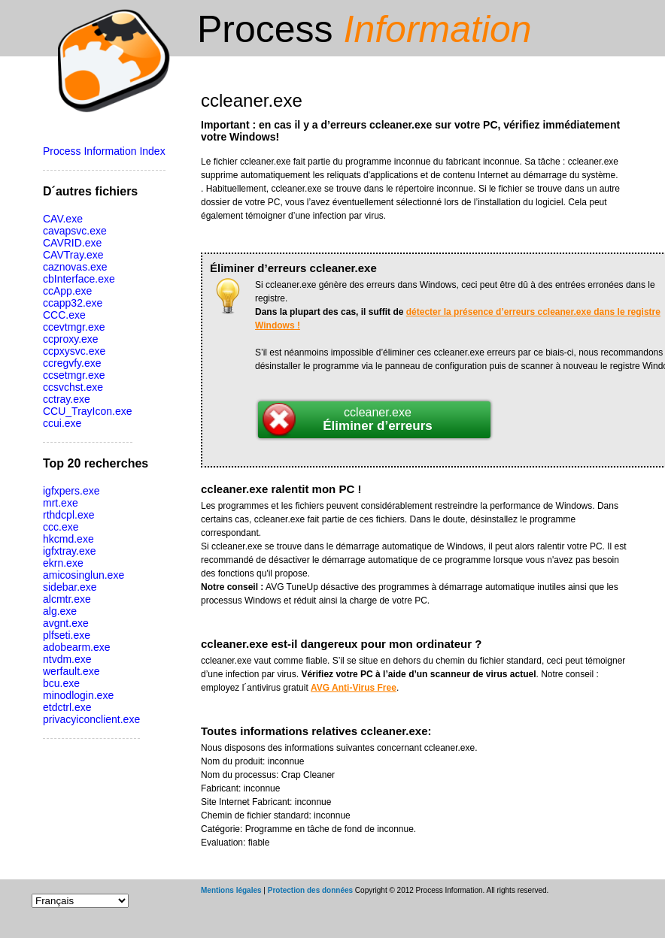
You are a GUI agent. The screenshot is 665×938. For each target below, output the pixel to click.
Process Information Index (104, 151)
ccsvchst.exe (73, 387)
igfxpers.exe (71, 491)
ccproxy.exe (71, 339)
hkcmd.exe (68, 539)
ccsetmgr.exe (74, 375)
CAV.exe (63, 219)
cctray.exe (66, 399)
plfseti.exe (66, 635)
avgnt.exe (66, 623)
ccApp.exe (67, 291)
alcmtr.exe (67, 599)
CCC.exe (64, 315)
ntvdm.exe (67, 659)
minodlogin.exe (78, 695)
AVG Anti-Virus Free (353, 687)
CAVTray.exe (73, 255)
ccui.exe (62, 423)
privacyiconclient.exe (91, 719)
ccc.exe (60, 527)
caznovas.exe (75, 267)
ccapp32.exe (72, 303)
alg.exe (60, 611)
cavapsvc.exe (75, 231)
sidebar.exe (70, 587)
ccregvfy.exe (72, 363)
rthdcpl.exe (68, 515)
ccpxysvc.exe (74, 351)
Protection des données (310, 890)
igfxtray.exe (69, 551)
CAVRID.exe (72, 243)
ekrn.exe (63, 563)
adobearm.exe (77, 647)
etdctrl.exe (67, 707)
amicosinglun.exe (83, 575)
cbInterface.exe (79, 279)
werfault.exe (71, 671)
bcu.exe (61, 683)
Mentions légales (231, 890)
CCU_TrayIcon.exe (87, 411)
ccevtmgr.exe (74, 327)
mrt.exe (60, 503)
